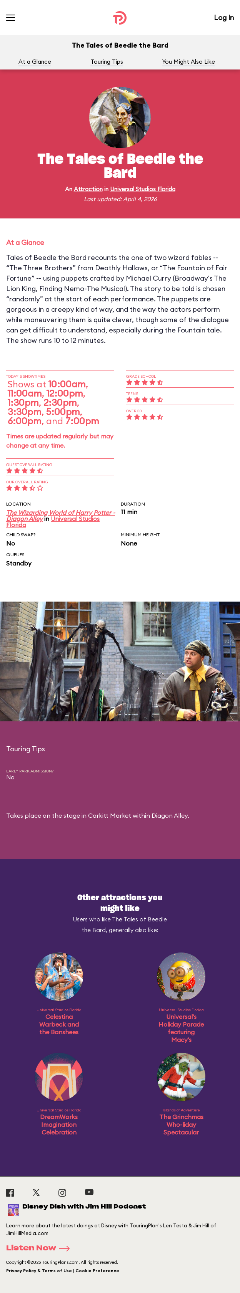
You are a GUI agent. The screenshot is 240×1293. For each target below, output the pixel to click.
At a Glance (34, 61)
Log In (224, 17)
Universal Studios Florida (142, 189)
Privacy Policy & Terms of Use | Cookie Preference (62, 1270)
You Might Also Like (188, 61)
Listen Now (40, 1248)
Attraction (88, 189)
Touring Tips (106, 61)
